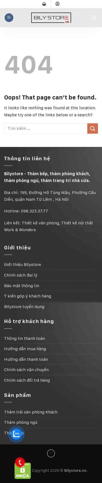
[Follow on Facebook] (51, 453)
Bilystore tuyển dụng (24, 306)
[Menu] (9, 17)
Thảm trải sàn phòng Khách (30, 412)
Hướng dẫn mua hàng (25, 348)
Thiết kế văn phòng (40, 222)
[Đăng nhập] (57, 4)
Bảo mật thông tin (21, 285)
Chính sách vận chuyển (26, 369)
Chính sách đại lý (20, 275)
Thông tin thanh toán (24, 338)
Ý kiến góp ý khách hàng (27, 296)
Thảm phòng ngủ (20, 422)
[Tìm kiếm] (95, 17)
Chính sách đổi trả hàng (27, 380)
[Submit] (92, 128)
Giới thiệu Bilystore (22, 264)
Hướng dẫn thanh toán (26, 359)
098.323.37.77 (34, 211)
